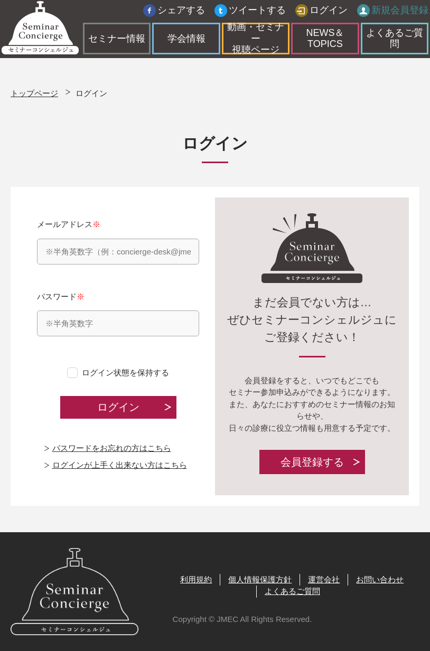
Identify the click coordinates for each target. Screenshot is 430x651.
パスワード (118, 314)
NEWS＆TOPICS (322, 41)
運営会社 (324, 579)
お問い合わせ (380, 579)
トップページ (34, 93)
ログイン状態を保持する (125, 372)
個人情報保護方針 (260, 579)
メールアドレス (118, 242)
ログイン (320, 13)
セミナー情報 (124, 41)
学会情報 (190, 41)
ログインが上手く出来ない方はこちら (119, 464)
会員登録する (312, 462)
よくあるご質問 (387, 41)
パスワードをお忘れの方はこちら (111, 448)
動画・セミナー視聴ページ (255, 42)
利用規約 (196, 579)
